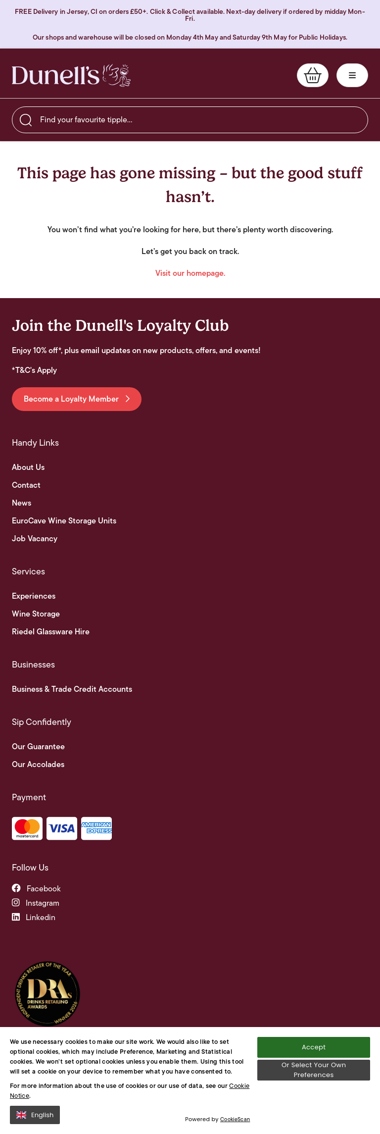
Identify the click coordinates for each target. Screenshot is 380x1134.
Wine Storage (36, 614)
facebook (36, 888)
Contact (26, 485)
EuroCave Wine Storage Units (64, 521)
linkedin (33, 917)
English (34, 1115)
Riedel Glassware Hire (51, 632)
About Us (28, 467)
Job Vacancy (34, 539)
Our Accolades (38, 765)
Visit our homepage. (190, 273)
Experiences (33, 596)
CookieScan (235, 1119)
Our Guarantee (38, 747)
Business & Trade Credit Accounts (72, 689)
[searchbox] (190, 119)
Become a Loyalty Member (77, 399)
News (21, 503)
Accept (314, 1047)
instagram (35, 903)
